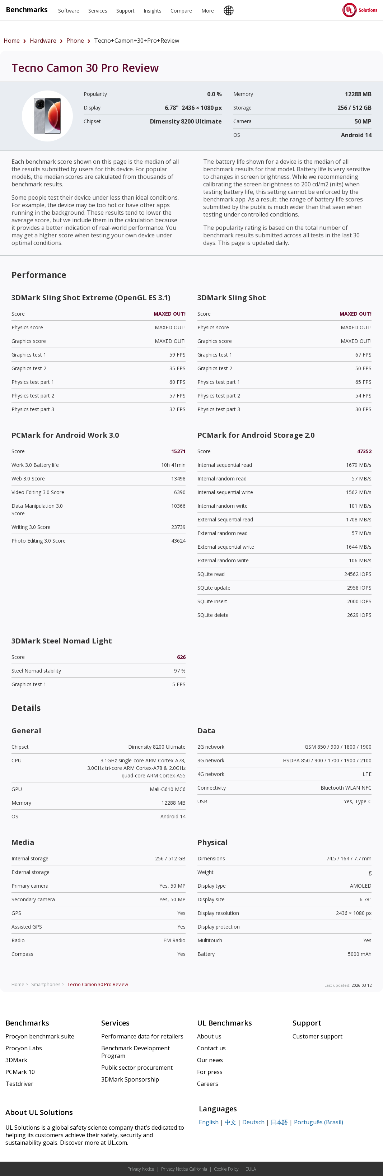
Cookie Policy (226, 1169)
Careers (207, 1084)
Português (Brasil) (318, 1122)
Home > (19, 984)
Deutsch (253, 1122)
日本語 (279, 1122)
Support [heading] (125, 10)
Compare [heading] (181, 10)
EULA (251, 1169)
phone (75, 41)
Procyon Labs (23, 1048)
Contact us (211, 1048)
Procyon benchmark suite (39, 1036)
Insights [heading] (153, 10)
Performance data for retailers (142, 1036)
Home (12, 41)
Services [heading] (97, 10)
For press (210, 1072)
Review (97, 984)
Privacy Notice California (184, 1169)
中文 (230, 1122)
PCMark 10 (20, 1072)
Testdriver (19, 1084)
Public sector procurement (137, 1068)
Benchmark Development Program (135, 1052)
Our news (210, 1060)
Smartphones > (48, 984)
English (209, 1122)
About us (209, 1036)
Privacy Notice (140, 1169)
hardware (43, 41)
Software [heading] (68, 10)
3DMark (16, 1060)
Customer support (317, 1036)
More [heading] (207, 10)
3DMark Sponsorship (130, 1079)
